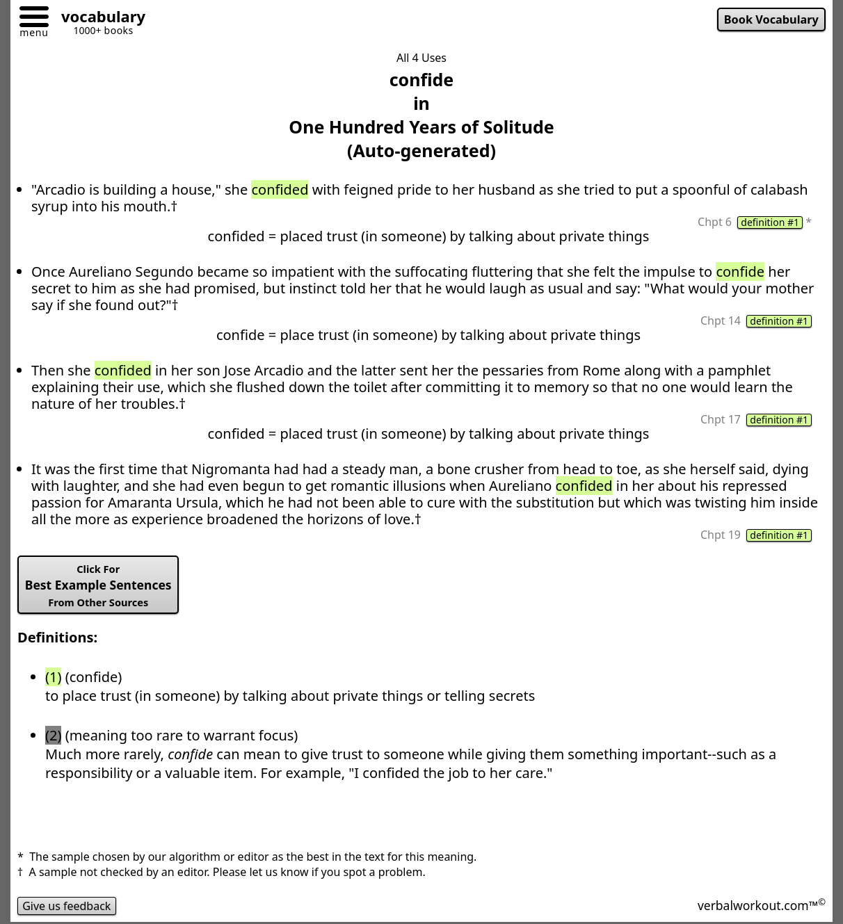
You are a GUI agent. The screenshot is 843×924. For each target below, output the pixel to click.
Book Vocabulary (771, 19)
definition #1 (770, 222)
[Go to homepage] (98, 18)
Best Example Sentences (98, 585)
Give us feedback (66, 906)
